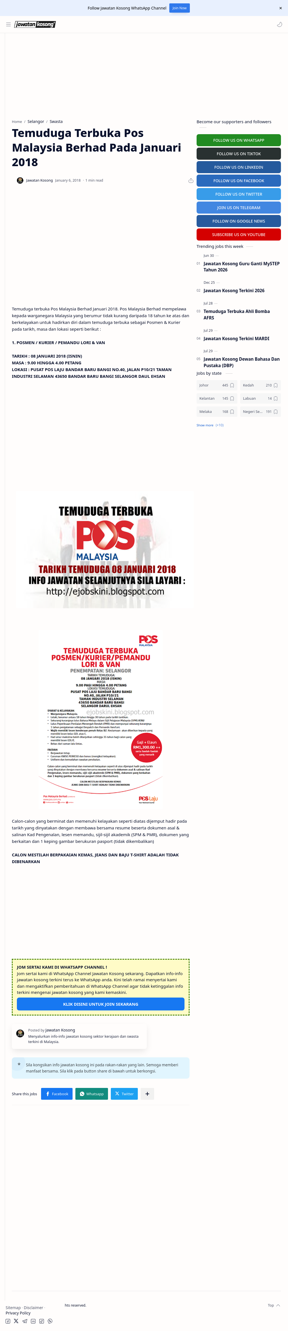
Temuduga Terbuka (25, 128)
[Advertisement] (32, 277)
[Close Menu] (279, 8)
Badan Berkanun (30, 77)
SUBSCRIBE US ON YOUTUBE (239, 233)
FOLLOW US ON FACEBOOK (238, 179)
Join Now (180, 8)
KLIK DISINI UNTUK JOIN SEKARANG (130, 1000)
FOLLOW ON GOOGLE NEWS (239, 219)
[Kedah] (260, 384)
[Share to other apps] (107, 1108)
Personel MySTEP (23, 117)
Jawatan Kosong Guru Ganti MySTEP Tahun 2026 (242, 265)
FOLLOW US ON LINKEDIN (238, 165)
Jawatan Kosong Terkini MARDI (236, 337)
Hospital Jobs (19, 150)
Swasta (21, 88)
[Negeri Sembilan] (260, 410)
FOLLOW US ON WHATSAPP (238, 138)
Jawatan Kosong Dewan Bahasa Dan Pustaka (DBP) (242, 361)
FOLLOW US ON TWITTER (238, 192)
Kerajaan (23, 66)
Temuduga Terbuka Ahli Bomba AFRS (237, 313)
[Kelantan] (217, 397)
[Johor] (217, 384)
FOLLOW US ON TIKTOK (239, 152)
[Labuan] (260, 397)
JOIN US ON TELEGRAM (238, 206)
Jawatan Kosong (100, 1319)
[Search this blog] (116, 24)
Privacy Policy (18, 1313)
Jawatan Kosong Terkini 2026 (234, 289)
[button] (278, 24)
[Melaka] (217, 410)
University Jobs (20, 139)
